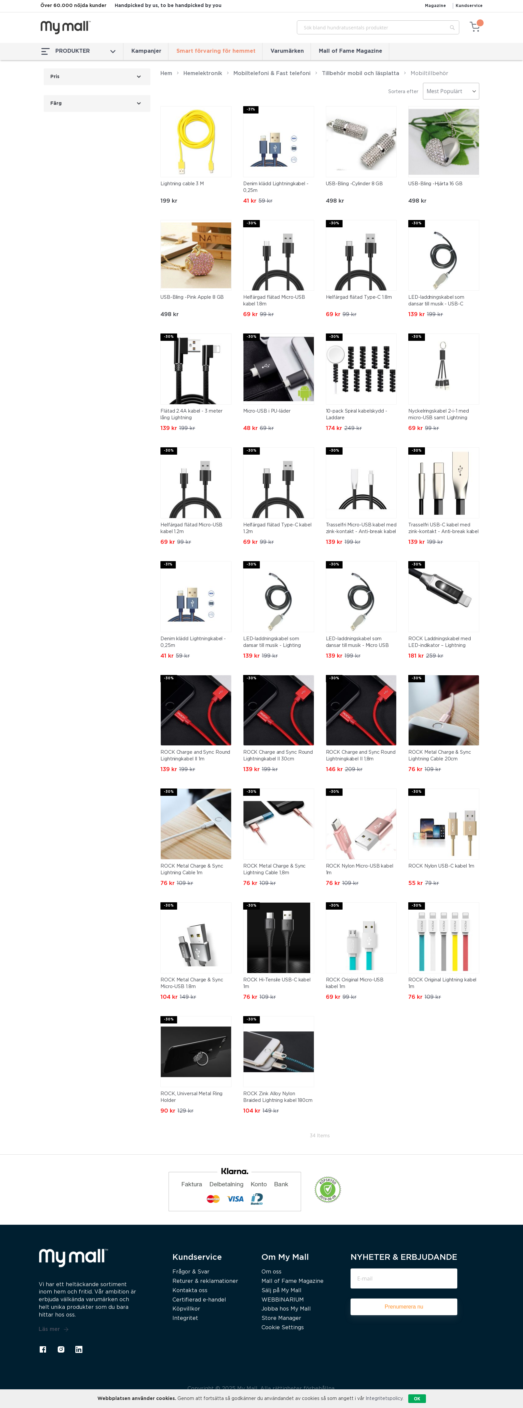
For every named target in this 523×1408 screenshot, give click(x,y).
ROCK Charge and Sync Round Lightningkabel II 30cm (278, 755)
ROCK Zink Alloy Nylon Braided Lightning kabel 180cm (278, 1097)
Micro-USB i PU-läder (267, 411)
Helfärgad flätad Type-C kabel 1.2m (277, 528)
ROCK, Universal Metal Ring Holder (191, 1097)
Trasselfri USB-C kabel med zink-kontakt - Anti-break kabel (443, 528)
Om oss (272, 1271)
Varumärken (287, 51)
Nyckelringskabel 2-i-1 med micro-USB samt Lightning (438, 414)
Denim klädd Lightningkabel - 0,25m (276, 187)
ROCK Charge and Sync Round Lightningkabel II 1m (195, 755)
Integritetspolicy (384, 1399)
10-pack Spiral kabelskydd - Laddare (356, 414)
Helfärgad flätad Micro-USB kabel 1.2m (191, 528)
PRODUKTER (78, 51)
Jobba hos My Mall (286, 1309)
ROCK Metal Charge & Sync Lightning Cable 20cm (439, 755)
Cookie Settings (283, 1327)
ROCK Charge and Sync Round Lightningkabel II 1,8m (361, 755)
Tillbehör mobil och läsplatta (360, 73)
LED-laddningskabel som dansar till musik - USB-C (436, 300)
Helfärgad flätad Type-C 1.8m (359, 297)
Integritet (185, 1318)
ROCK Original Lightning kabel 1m (442, 983)
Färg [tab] (56, 103)
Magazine (435, 6)
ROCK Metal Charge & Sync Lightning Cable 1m (191, 869)
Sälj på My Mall (282, 1290)
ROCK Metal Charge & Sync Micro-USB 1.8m (191, 983)
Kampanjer (146, 51)
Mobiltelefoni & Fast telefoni (272, 73)
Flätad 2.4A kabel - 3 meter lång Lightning (191, 414)
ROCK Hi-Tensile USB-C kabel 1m (277, 983)
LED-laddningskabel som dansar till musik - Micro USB (357, 642)
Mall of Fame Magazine (350, 51)
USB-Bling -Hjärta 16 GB (435, 184)
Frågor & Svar (190, 1271)
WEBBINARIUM (283, 1300)
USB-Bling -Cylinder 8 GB (354, 184)
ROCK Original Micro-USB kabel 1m (355, 983)
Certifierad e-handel (199, 1300)
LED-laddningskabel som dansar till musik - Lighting (272, 642)
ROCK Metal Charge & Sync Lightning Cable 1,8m (274, 869)
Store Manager (281, 1318)
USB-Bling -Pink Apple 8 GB (192, 297)
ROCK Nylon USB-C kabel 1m (441, 866)
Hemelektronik (202, 73)
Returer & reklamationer (205, 1281)
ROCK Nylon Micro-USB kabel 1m (359, 869)
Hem (166, 73)
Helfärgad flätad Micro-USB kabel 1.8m (274, 300)
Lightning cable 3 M (182, 184)
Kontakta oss (189, 1290)
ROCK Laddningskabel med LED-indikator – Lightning (439, 642)
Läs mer (54, 1329)
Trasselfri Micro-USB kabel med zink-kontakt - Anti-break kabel (361, 528)
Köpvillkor (186, 1309)
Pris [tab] (54, 77)
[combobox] (378, 27)
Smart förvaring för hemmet (215, 51)
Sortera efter (403, 92)
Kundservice (469, 6)
